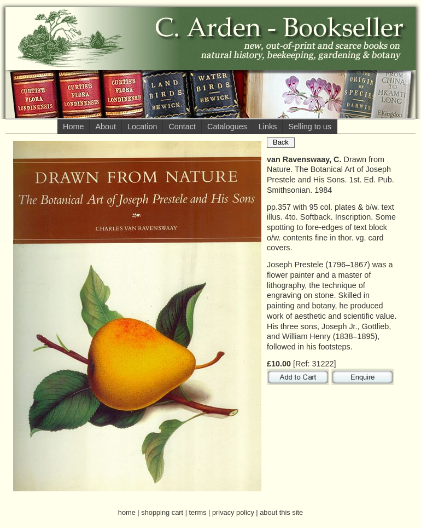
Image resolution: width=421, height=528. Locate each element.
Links (268, 126)
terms (198, 512)
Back (281, 142)
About (105, 126)
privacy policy (233, 512)
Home (73, 126)
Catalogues (227, 126)
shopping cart (162, 512)
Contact (182, 126)
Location (142, 126)
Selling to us (309, 126)
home (127, 512)
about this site (281, 512)
